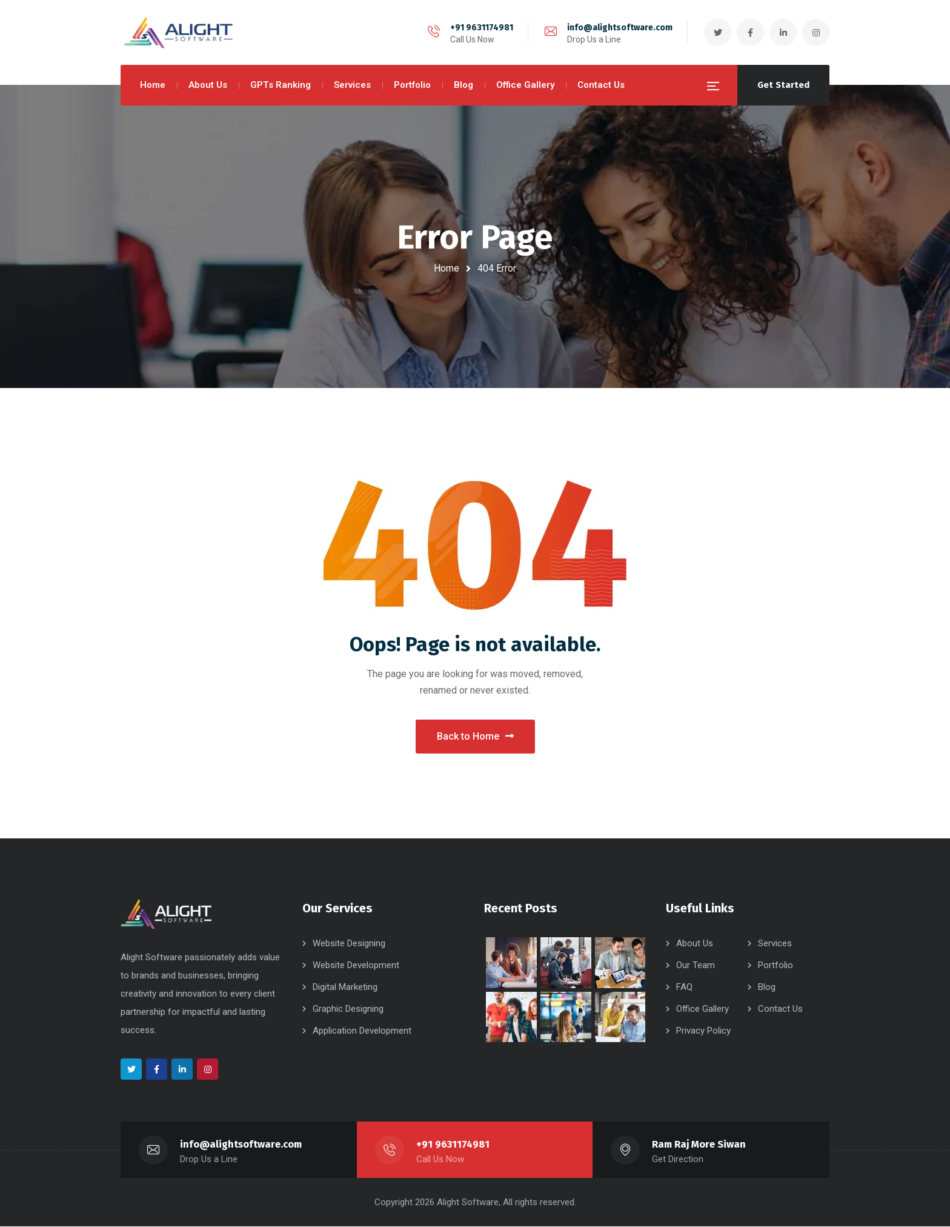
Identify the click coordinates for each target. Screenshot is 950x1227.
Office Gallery (702, 1008)
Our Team (695, 965)
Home (446, 268)
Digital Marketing (345, 986)
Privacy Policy (703, 1030)
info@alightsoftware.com (620, 27)
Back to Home (475, 736)
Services (775, 943)
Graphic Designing (348, 1008)
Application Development (362, 1030)
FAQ (684, 986)
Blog (767, 986)
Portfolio (775, 965)
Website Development (356, 965)
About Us (694, 943)
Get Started (783, 84)
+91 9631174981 (481, 27)
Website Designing (349, 943)
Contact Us (780, 1008)
